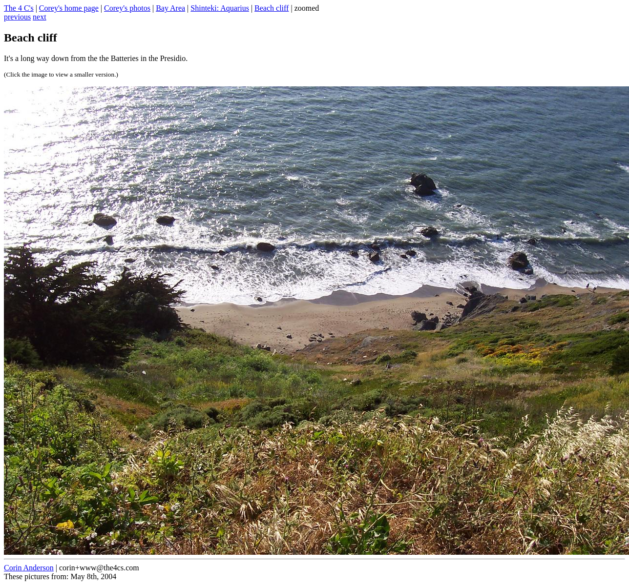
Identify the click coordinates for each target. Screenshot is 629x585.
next (39, 17)
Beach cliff (271, 8)
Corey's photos (127, 8)
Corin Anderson (29, 568)
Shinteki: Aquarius (219, 8)
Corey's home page (69, 8)
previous (17, 17)
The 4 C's (19, 8)
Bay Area (170, 8)
